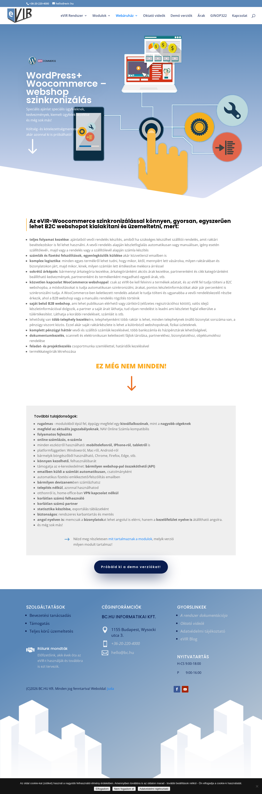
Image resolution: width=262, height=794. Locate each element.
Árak (201, 16)
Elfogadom (102, 788)
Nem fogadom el (124, 788)
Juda (110, 688)
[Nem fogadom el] (257, 786)
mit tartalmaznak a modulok (85, 539)
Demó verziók (181, 16)
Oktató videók (154, 16)
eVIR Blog (188, 639)
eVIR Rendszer (72, 16)
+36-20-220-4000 (125, 643)
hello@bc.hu (122, 652)
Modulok (99, 16)
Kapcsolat (239, 16)
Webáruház (125, 16)
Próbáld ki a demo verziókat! (131, 567)
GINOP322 (218, 16)
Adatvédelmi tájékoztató (202, 631)
